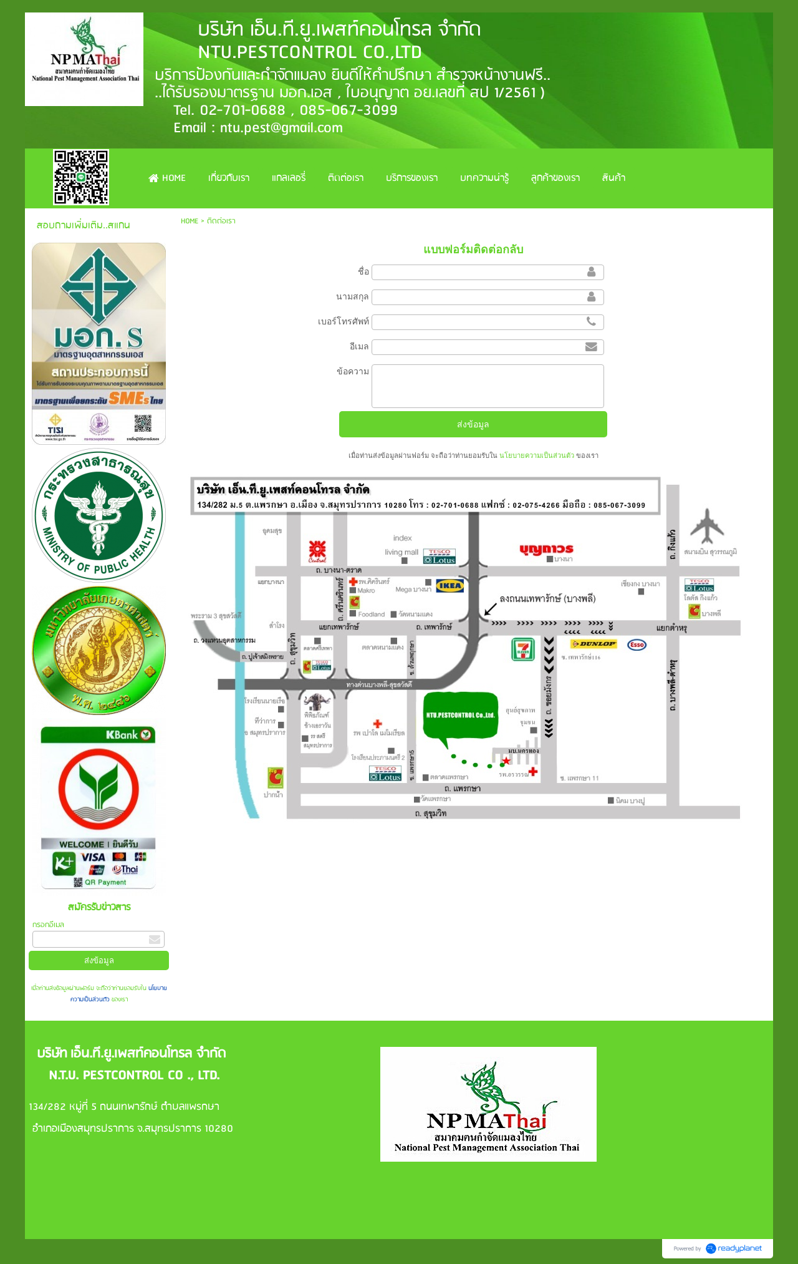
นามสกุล (352, 296)
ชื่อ (363, 271)
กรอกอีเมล (48, 924)
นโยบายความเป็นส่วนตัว (537, 455)
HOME (189, 221)
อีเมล (359, 346)
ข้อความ (353, 371)
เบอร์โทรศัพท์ (343, 321)
